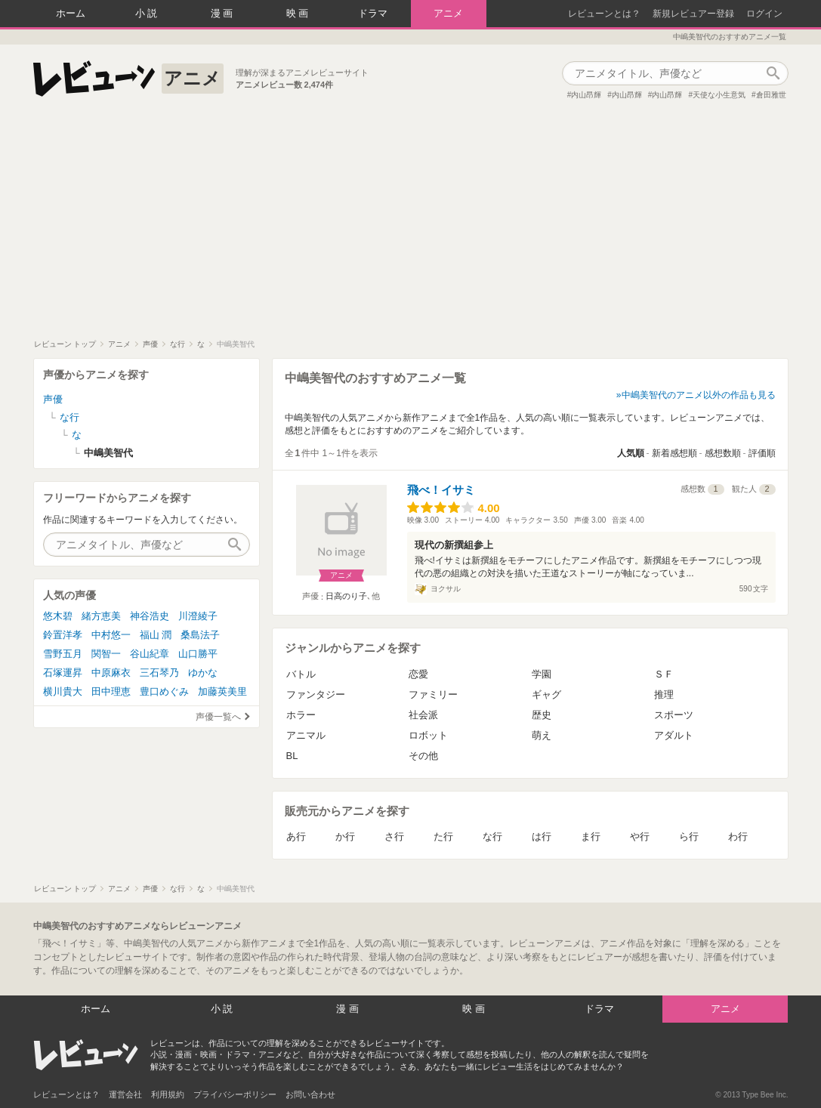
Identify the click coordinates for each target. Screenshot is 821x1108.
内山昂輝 (586, 95)
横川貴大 (62, 691)
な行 (492, 836)
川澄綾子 (198, 616)
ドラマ (372, 13)
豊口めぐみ (164, 691)
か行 (345, 836)
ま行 (590, 836)
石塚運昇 (62, 672)
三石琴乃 (159, 672)
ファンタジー (315, 694)
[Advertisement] (410, 226)
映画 (299, 13)
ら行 (689, 836)
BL (292, 755)
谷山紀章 (149, 653)
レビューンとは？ (604, 13)
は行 (541, 836)
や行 (640, 836)
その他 (423, 755)
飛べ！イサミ (441, 489)
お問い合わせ (310, 1094)
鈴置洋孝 (62, 634)
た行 (443, 836)
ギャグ (546, 694)
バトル (301, 674)
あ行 (296, 836)
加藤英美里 (222, 691)
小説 (148, 13)
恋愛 (418, 674)
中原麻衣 (111, 672)
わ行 (738, 836)
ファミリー (433, 694)
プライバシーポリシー (234, 1094)
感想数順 (723, 453)
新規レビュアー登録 (693, 13)
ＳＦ (664, 674)
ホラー (301, 715)
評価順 (762, 453)
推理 (664, 694)
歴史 (541, 715)
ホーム (70, 13)
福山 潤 (156, 634)
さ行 (394, 836)
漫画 (223, 13)
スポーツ (673, 715)
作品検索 (773, 73)
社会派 (423, 715)
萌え (541, 735)
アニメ (448, 13)
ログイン (764, 13)
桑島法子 (200, 634)
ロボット (428, 735)
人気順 (630, 453)
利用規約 (167, 1094)
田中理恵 (111, 691)
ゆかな (203, 672)
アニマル (306, 735)
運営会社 (125, 1094)
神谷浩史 (149, 616)
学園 (541, 674)
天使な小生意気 (719, 95)
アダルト (673, 735)
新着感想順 (674, 453)
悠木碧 (58, 616)
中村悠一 (111, 634)
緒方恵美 (101, 616)
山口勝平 (198, 653)
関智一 (106, 653)
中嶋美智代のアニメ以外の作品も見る (699, 395)
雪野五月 (62, 653)
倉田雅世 (771, 95)
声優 (53, 399)
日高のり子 (346, 595)
